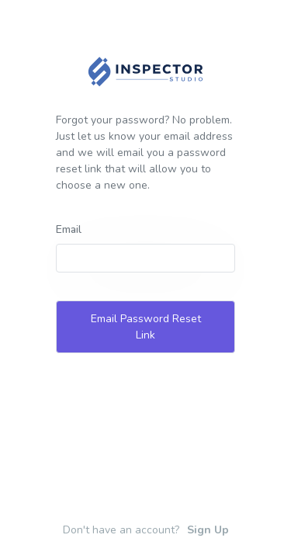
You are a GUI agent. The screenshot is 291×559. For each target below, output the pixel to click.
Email (68, 229)
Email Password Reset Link (146, 326)
